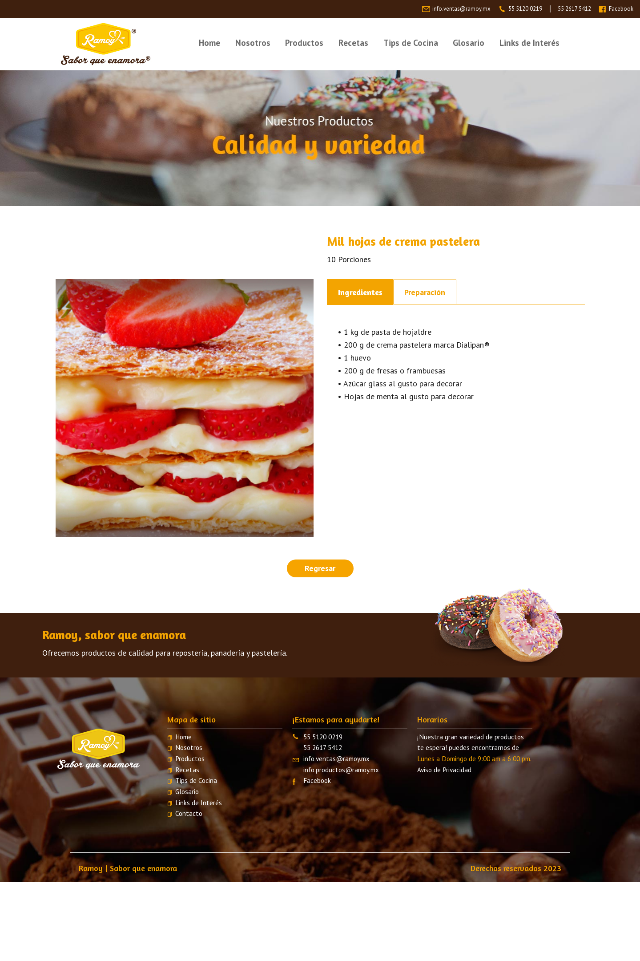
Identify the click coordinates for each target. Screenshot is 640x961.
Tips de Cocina (410, 42)
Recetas (353, 42)
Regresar (320, 568)
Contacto (188, 813)
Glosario (468, 42)
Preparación (424, 292)
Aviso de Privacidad (444, 769)
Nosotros (252, 42)
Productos (304, 42)
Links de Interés (529, 42)
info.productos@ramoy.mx (341, 769)
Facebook (621, 8)
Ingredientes (360, 292)
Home (209, 42)
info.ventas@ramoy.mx (461, 8)
